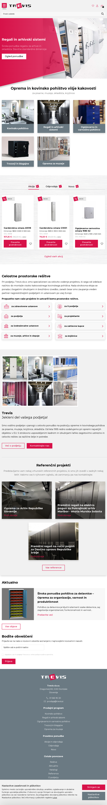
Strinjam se (93, 787)
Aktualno (53, 766)
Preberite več (45, 615)
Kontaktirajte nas (39, 445)
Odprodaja (54, 186)
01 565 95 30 (53, 698)
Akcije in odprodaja (53, 742)
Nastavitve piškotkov (94, 796)
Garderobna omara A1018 (17, 228)
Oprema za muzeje (53, 729)
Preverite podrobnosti (15, 243)
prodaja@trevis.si (53, 701)
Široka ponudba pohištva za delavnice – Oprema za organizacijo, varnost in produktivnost (65, 597)
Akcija (33, 186)
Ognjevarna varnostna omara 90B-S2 (87, 229)
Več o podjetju (13, 445)
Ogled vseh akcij (53, 256)
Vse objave (11, 626)
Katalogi (53, 770)
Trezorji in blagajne (53, 725)
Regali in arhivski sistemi (53, 717)
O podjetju (53, 777)
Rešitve (53, 762)
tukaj (54, 797)
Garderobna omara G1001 (53, 228)
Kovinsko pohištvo (53, 714)
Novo (74, 186)
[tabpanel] (53, 48)
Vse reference (53, 567)
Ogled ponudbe (14, 56)
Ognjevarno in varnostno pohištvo (53, 721)
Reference (53, 773)
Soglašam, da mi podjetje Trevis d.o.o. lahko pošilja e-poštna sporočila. (29, 654)
